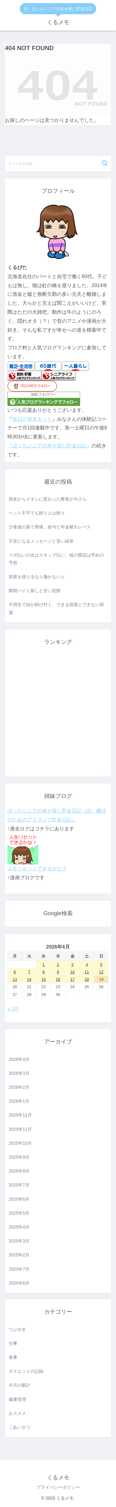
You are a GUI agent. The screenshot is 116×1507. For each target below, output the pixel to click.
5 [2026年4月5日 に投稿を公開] (101, 964)
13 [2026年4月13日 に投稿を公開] (15, 979)
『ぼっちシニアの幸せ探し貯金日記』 (49, 445)
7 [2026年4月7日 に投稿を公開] (29, 972)
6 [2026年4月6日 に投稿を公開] (15, 972)
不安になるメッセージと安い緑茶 (41, 541)
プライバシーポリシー (58, 1487)
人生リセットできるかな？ (37, 868)
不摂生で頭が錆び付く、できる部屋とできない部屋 (56, 608)
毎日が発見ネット (32, 419)
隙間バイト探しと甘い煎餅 (35, 590)
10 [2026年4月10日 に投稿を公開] (72, 972)
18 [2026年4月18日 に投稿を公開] (86, 979)
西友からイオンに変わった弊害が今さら (48, 499)
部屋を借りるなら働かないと (37, 576)
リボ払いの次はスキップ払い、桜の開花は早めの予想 (56, 559)
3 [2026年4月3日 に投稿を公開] (72, 964)
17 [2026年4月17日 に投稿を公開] (72, 979)
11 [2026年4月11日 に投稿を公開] (86, 972)
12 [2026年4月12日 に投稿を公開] (101, 972)
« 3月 (13, 1008)
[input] (58, 163)
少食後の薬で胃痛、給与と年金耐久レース (50, 526)
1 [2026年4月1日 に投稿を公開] (43, 964)
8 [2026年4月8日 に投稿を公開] (43, 972)
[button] (104, 163)
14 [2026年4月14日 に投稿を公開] (29, 979)
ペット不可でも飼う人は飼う (37, 512)
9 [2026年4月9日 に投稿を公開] (58, 972)
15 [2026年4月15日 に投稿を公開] (43, 979)
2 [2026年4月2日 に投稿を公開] (58, 964)
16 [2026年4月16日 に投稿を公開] (58, 979)
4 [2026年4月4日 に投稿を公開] (87, 964)
